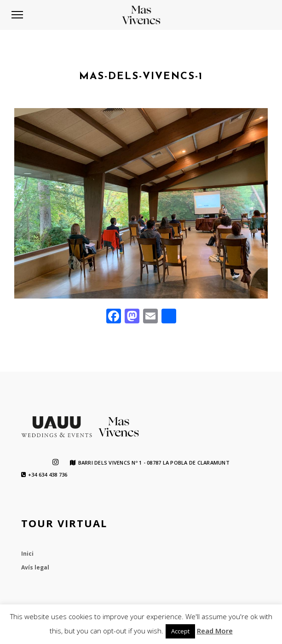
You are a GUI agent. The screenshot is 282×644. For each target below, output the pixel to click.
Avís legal (35, 567)
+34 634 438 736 (44, 474)
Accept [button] (180, 631)
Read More (215, 630)
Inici (27, 554)
